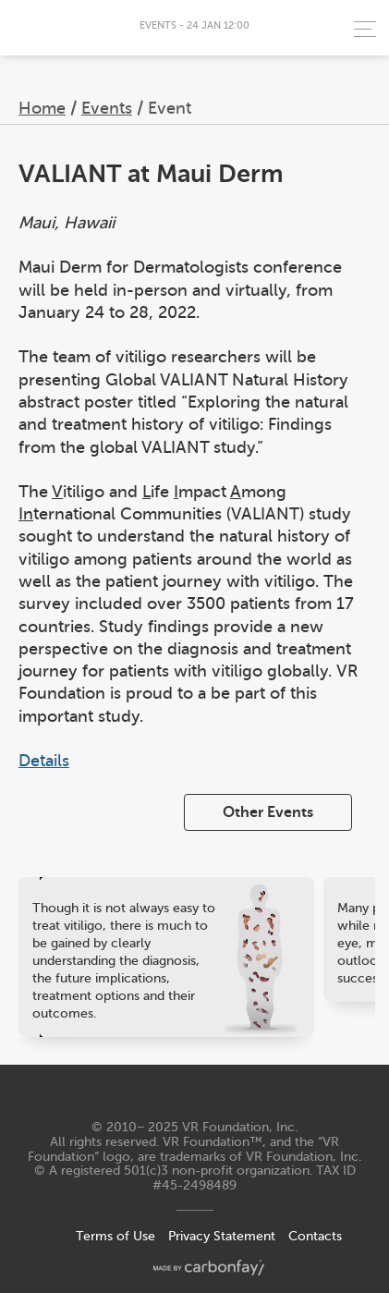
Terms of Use (115, 1236)
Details (43, 760)
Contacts (315, 1236)
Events (106, 108)
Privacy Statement (221, 1236)
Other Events (268, 812)
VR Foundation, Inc (238, 1127)
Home (42, 108)
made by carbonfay (208, 1267)
